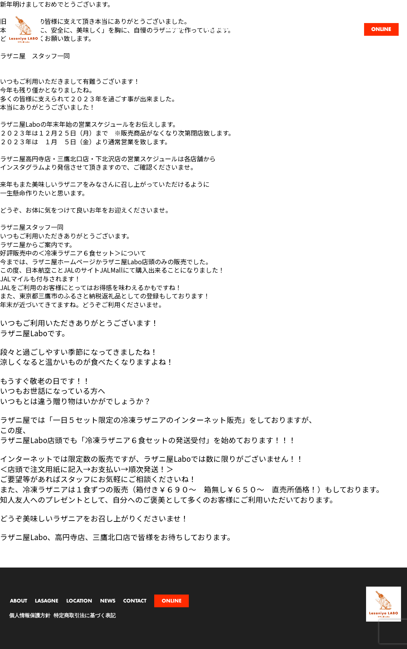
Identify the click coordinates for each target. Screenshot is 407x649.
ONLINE (172, 601)
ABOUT (18, 601)
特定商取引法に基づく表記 (85, 615)
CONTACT (134, 601)
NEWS (107, 601)
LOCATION (79, 601)
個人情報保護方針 (29, 615)
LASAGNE (46, 601)
